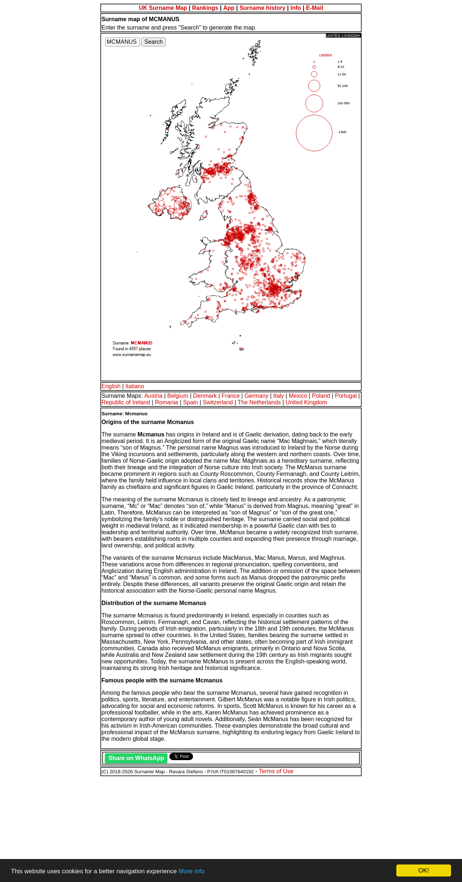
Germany (257, 396)
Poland (321, 396)
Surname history (262, 8)
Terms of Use (276, 771)
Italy (278, 396)
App (229, 8)
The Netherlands (259, 402)
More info (191, 871)
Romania (166, 402)
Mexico (298, 396)
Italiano (135, 386)
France (231, 396)
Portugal (346, 396)
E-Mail (314, 8)
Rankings (205, 8)
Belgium (177, 396)
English (110, 386)
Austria (153, 396)
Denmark (205, 396)
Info (295, 8)
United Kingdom (306, 402)
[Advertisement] (222, 828)
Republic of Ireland (125, 402)
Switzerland (218, 402)
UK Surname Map (163, 8)
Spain (190, 402)
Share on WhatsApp (136, 758)
